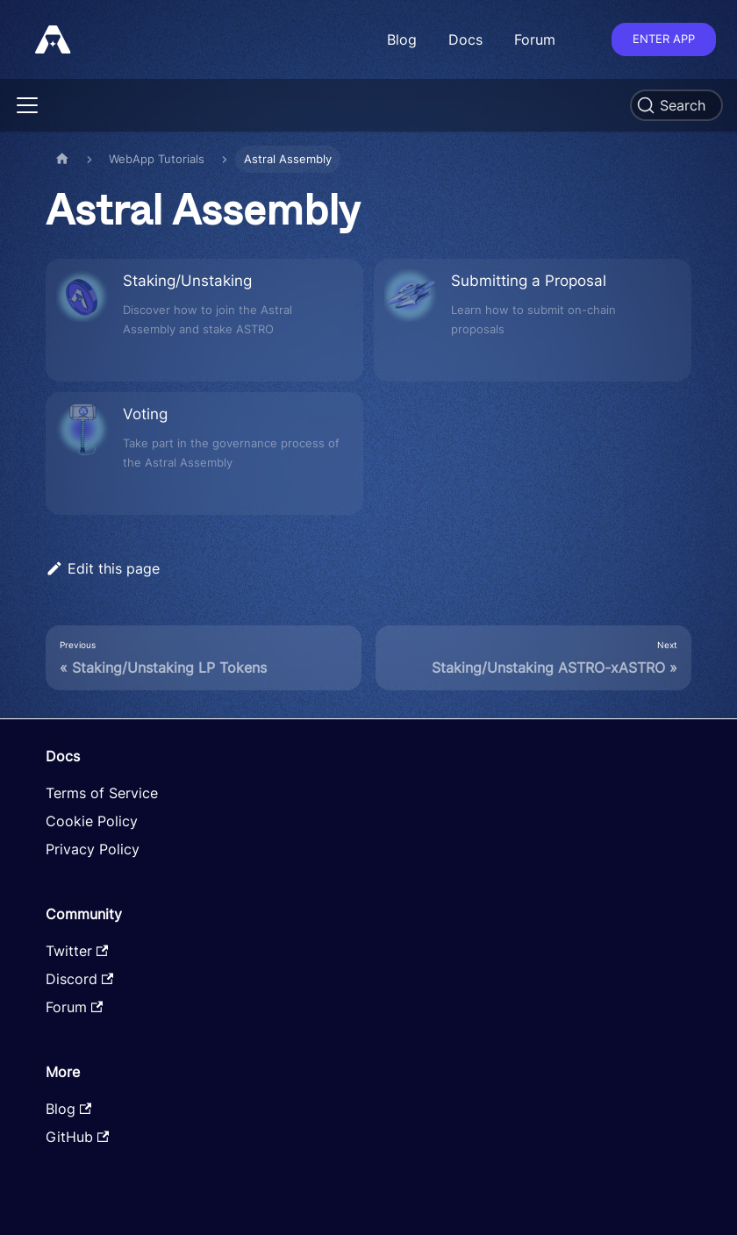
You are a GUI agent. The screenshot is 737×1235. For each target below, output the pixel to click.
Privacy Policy (93, 849)
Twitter (77, 951)
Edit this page (103, 568)
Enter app (664, 39)
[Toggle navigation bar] (27, 105)
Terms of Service (102, 793)
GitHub (77, 1137)
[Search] (676, 105)
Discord (79, 979)
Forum (534, 39)
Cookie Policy (92, 821)
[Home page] (62, 159)
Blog (402, 39)
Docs (465, 39)
